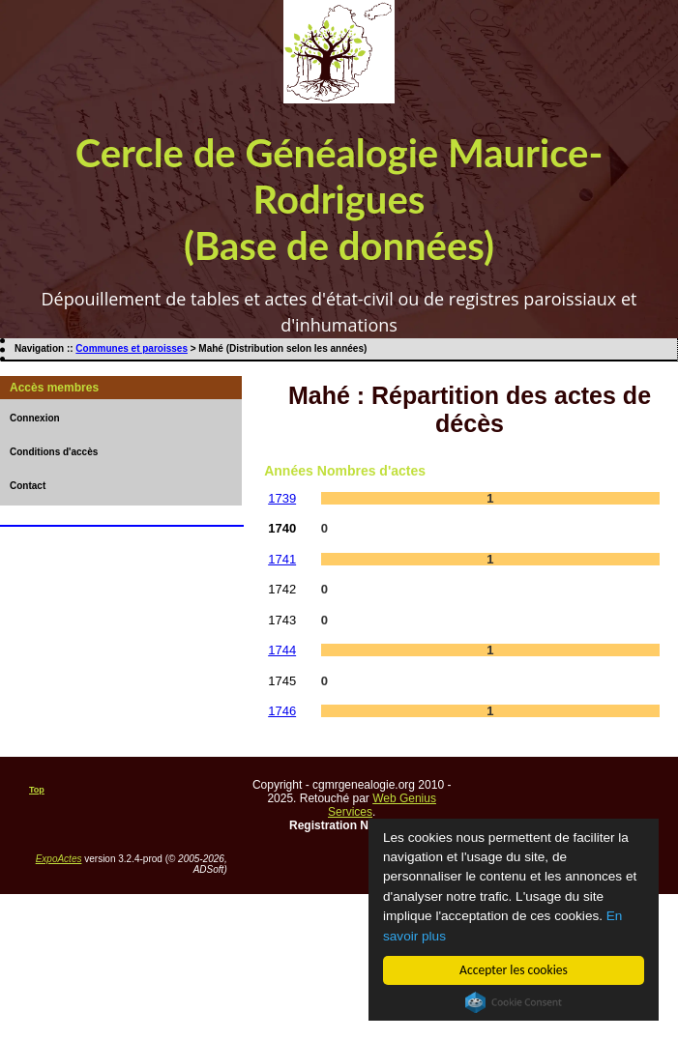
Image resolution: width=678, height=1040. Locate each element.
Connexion (35, 418)
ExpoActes (59, 858)
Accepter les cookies (513, 970)
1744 (282, 650)
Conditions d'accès (54, 452)
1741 (282, 559)
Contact (27, 485)
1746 (282, 711)
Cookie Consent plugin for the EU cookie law (513, 1002)
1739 (282, 498)
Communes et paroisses (131, 348)
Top (36, 789)
